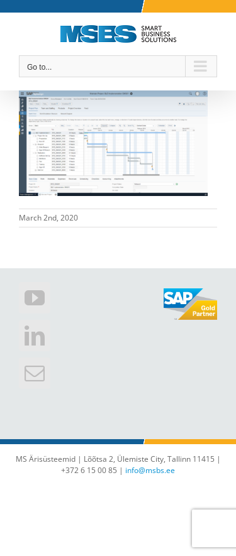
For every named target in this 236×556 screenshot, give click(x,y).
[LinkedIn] (34, 335)
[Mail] (34, 373)
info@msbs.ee (150, 470)
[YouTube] (34, 297)
